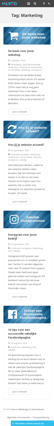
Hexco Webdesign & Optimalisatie (27, 409)
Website (37, 157)
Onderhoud (24, 67)
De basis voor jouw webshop (21, 53)
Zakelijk (23, 160)
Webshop (25, 70)
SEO (10, 251)
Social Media (14, 70)
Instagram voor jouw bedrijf (22, 236)
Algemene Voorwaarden (18, 417)
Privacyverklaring (41, 417)
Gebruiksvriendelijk (31, 64)
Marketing (13, 67)
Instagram (26, 248)
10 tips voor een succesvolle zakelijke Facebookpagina (22, 333)
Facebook (15, 248)
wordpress (36, 70)
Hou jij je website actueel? (26, 145)
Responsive (36, 67)
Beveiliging (16, 64)
